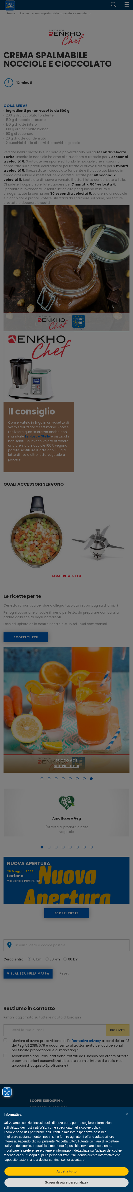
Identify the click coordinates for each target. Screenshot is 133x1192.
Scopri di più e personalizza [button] (66, 1182)
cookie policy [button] (90, 1127)
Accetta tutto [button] (67, 1171)
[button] (127, 1114)
